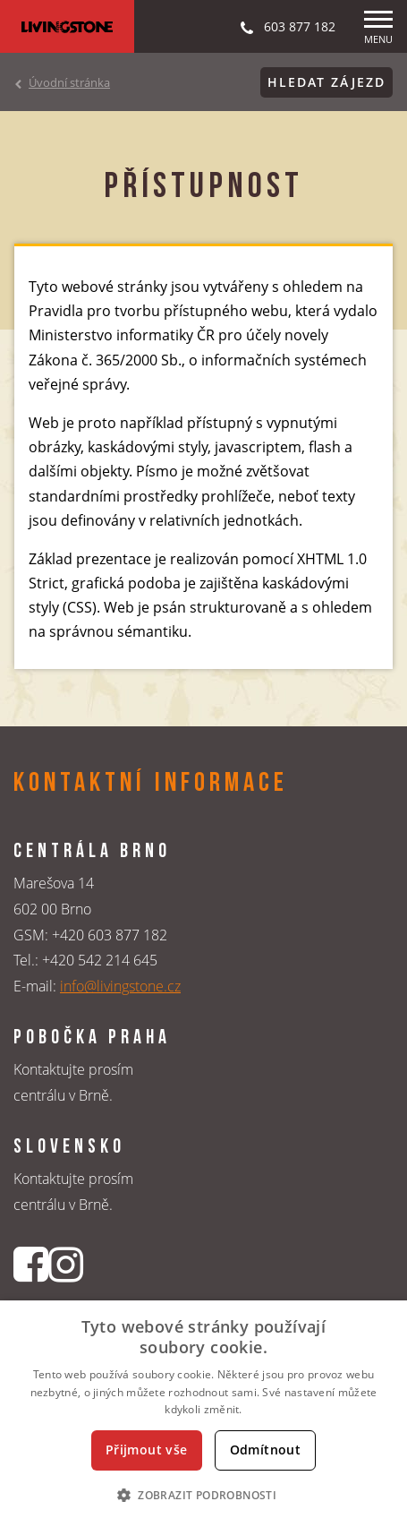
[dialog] (203, 1413)
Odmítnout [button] (265, 1449)
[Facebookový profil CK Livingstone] (30, 1264)
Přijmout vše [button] (147, 1449)
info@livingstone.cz (120, 986)
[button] (203, 1495)
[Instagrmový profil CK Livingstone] (65, 1264)
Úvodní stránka (69, 82)
